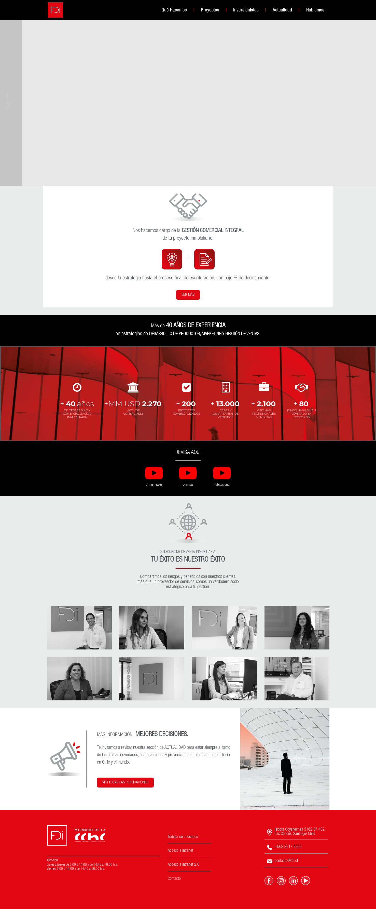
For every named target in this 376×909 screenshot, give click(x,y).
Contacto (174, 879)
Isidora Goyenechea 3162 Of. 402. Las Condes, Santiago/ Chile (296, 832)
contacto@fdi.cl (282, 861)
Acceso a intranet (180, 851)
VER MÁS (188, 295)
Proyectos (210, 10)
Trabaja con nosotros (183, 837)
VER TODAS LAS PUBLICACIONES (125, 782)
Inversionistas (246, 10)
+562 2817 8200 (284, 847)
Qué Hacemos (174, 10)
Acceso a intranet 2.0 (183, 865)
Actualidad (282, 10)
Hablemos (315, 10)
